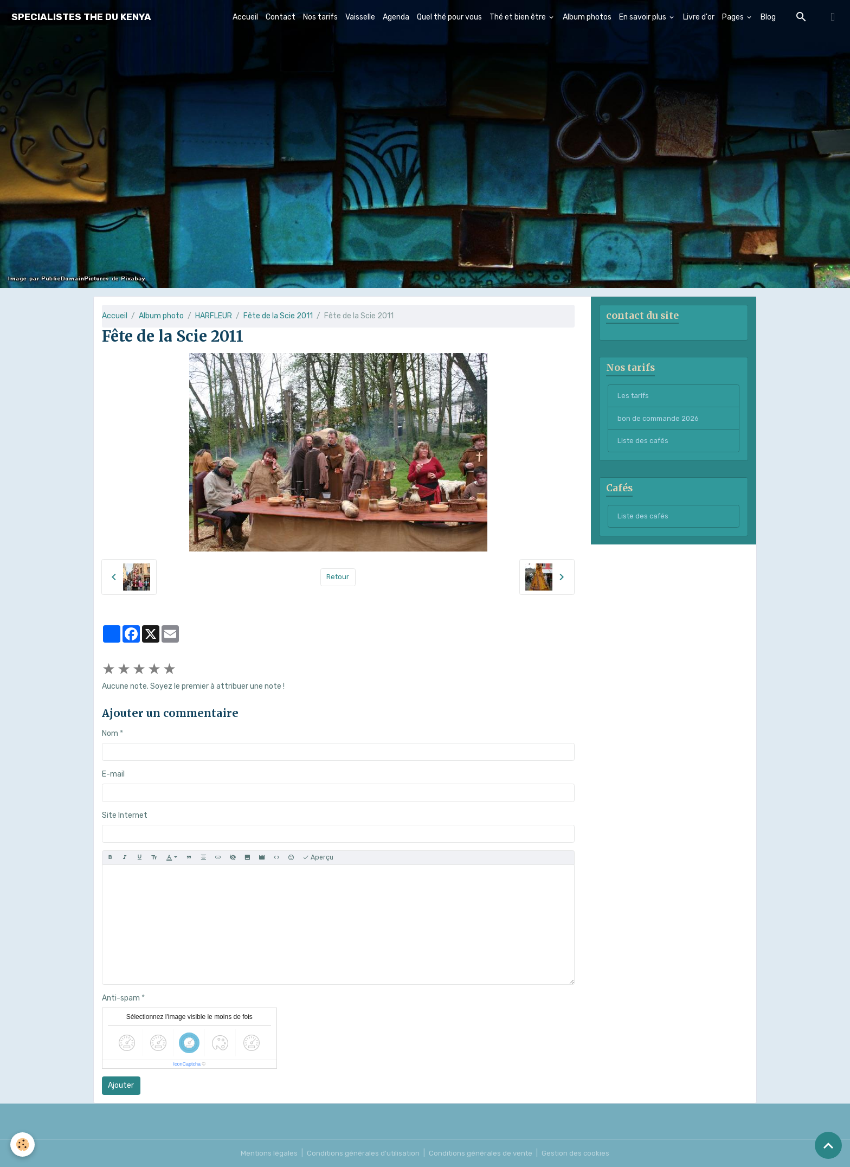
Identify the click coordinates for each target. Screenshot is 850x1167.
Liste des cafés (644, 444)
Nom (110, 733)
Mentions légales (265, 1153)
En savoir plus (643, 17)
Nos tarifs (320, 17)
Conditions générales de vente (482, 1153)
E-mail (113, 774)
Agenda (396, 17)
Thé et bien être (519, 17)
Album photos (587, 17)
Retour (338, 577)
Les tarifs (634, 397)
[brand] (81, 17)
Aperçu (317, 858)
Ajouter (121, 1085)
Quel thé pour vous (449, 17)
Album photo (161, 315)
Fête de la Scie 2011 (278, 315)
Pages (733, 17)
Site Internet (124, 815)
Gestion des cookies (579, 1153)
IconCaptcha (187, 1064)
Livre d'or (698, 17)
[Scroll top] (828, 1145)
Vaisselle (360, 17)
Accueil (245, 17)
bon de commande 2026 (660, 421)
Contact (280, 17)
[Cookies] (23, 1144)
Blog (768, 17)
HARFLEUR (213, 315)
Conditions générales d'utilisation (362, 1153)
